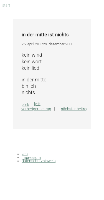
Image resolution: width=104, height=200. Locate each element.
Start (6, 5)
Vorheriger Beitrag (36, 109)
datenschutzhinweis (38, 161)
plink (25, 104)
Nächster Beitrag (74, 109)
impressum (31, 157)
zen (25, 154)
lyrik (37, 104)
